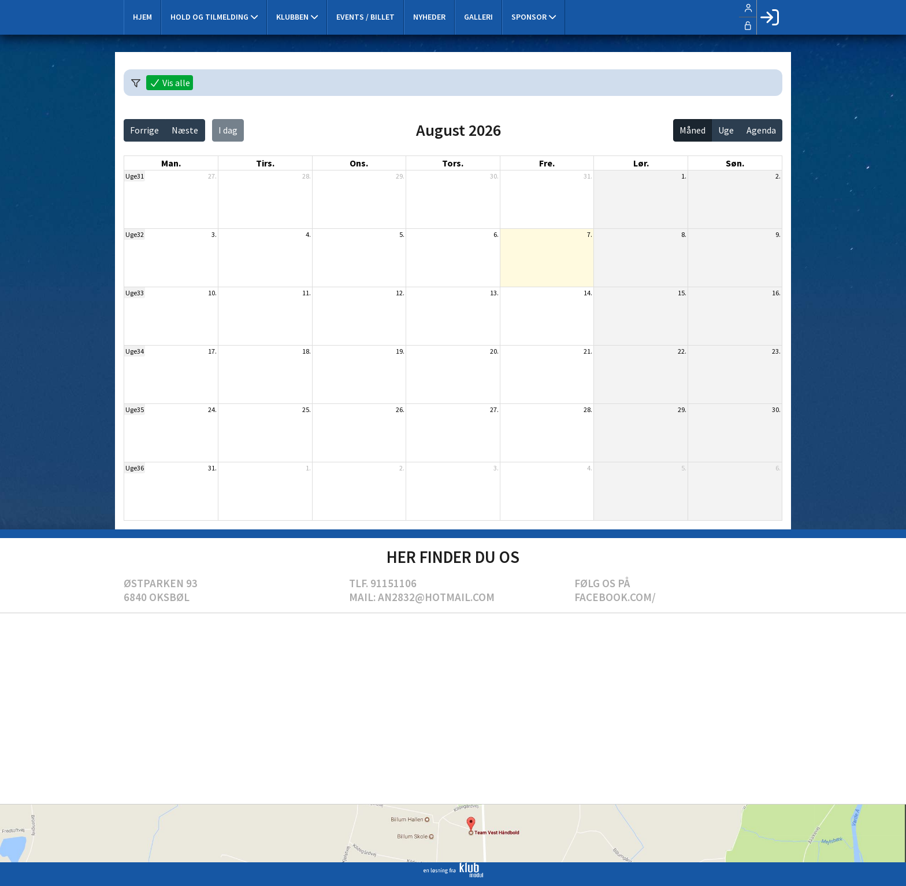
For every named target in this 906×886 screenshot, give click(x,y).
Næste (185, 130)
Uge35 (134, 409)
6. (496, 234)
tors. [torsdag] (452, 163)
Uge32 (134, 234)
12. (400, 292)
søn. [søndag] (735, 163)
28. (306, 176)
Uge (726, 130)
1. (683, 176)
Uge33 (134, 292)
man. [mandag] (171, 163)
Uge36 (134, 468)
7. (589, 234)
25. (306, 409)
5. (401, 234)
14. (588, 292)
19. (400, 351)
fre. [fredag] (547, 163)
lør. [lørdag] (641, 163)
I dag (227, 130)
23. (776, 351)
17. (212, 351)
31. (588, 176)
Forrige (144, 130)
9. (778, 234)
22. (682, 351)
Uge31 (134, 176)
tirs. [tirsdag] (265, 163)
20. (494, 351)
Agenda (761, 130)
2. (778, 176)
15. (682, 292)
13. (494, 292)
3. (214, 234)
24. (212, 409)
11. (306, 292)
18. (306, 351)
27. (212, 176)
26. (400, 409)
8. (683, 234)
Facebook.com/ (615, 597)
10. (212, 292)
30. (494, 176)
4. (308, 234)
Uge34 (134, 351)
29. (400, 176)
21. (588, 351)
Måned (693, 130)
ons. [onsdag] (359, 163)
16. (776, 292)
